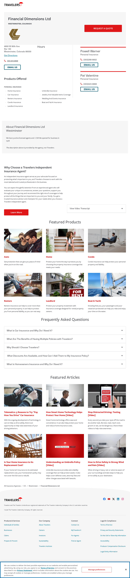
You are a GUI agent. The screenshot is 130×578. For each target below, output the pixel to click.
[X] (114, 499)
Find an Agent (76, 541)
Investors (42, 536)
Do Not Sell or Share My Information (113, 536)
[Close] (126, 569)
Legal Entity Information (108, 552)
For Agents (75, 536)
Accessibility (104, 541)
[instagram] (123, 499)
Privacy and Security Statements (111, 530)
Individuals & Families (11, 525)
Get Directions (10, 55)
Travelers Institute (45, 546)
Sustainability (43, 541)
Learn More (16, 212)
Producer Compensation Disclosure (113, 546)
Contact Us (75, 525)
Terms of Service (106, 525)
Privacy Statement (24, 570)
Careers (42, 530)
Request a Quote (103, 28)
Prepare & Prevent (10, 541)
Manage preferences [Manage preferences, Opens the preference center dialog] (96, 569)
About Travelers (44, 525)
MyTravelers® (76, 530)
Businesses (8, 530)
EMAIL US (12, 67)
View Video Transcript (96, 208)
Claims (6, 536)
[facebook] (105, 499)
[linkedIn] (119, 499)
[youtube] (110, 499)
